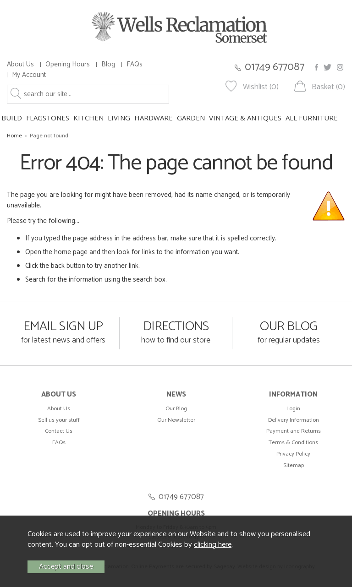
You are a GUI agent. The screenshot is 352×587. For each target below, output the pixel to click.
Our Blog (176, 408)
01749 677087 (274, 67)
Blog (108, 64)
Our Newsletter (176, 420)
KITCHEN (88, 117)
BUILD (11, 117)
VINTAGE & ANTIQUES (245, 117)
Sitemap (293, 465)
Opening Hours (67, 64)
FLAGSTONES (47, 117)
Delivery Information (293, 420)
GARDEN (191, 117)
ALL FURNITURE (312, 117)
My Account (29, 74)
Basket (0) (328, 87)
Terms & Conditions (293, 442)
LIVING (119, 117)
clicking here (212, 544)
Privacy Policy (293, 454)
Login (293, 408)
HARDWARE (153, 117)
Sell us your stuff (59, 420)
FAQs (134, 64)
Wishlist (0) (261, 87)
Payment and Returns (293, 431)
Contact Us (58, 431)
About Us (20, 64)
